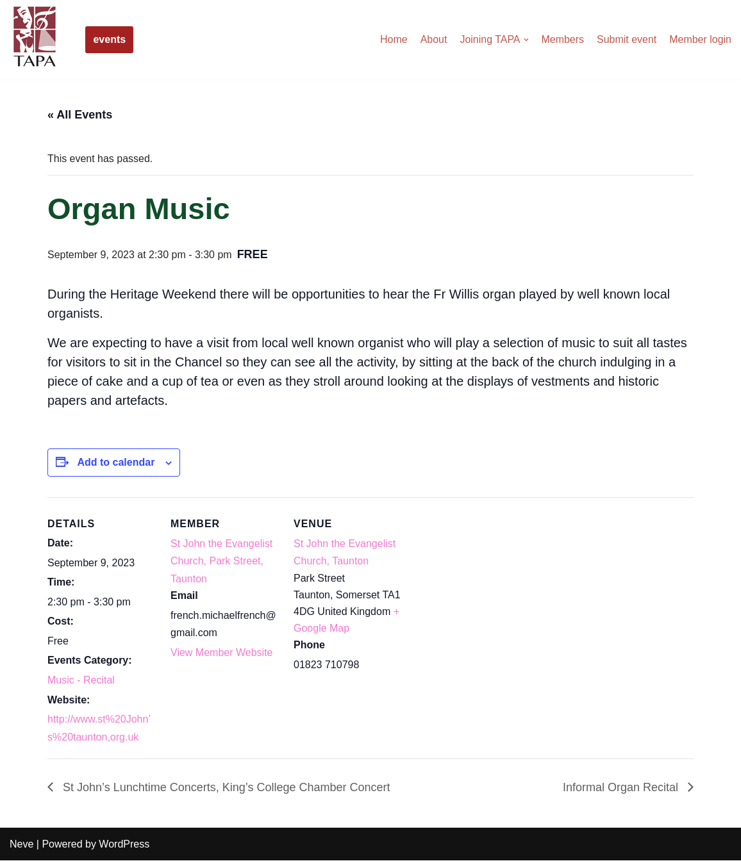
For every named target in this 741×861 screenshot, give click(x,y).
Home (393, 39)
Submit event (626, 39)
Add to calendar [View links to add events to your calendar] (115, 462)
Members (562, 39)
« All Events (79, 114)
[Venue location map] (484, 585)
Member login (700, 39)
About (433, 39)
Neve (21, 844)
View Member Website (221, 652)
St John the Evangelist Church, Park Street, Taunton (221, 561)
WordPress (124, 844)
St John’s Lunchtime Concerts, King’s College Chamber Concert (225, 787)
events (109, 39)
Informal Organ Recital (622, 787)
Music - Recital (81, 680)
